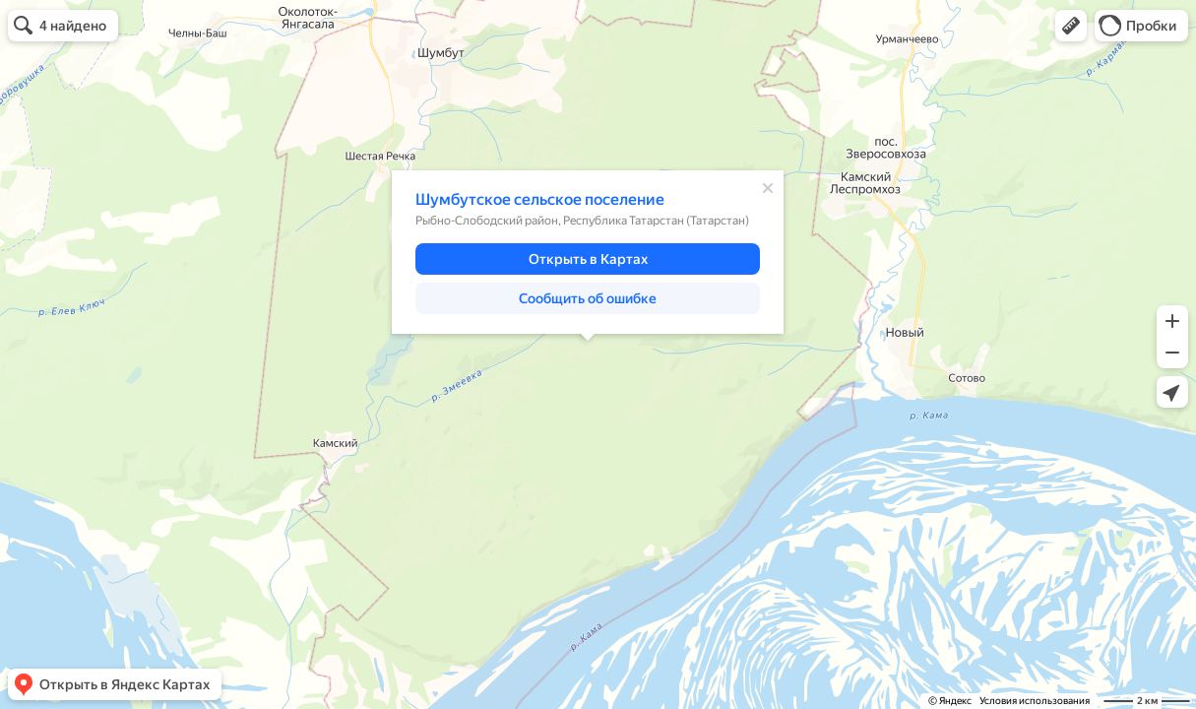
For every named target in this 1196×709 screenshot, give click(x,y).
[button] (1071, 25)
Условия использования (1034, 700)
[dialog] (588, 252)
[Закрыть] (768, 188)
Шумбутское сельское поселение (539, 199)
